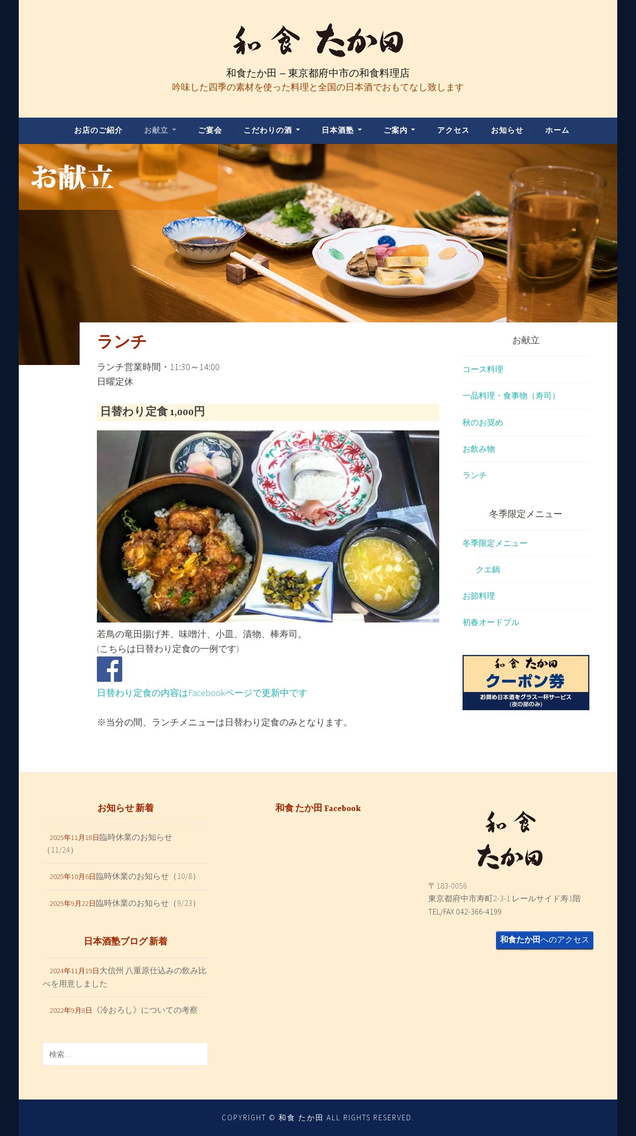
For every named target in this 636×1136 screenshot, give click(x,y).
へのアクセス (544, 939)
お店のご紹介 (98, 130)
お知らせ (507, 130)
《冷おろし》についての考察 (145, 1010)
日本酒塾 (338, 130)
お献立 (156, 130)
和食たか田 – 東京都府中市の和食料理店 (318, 73)
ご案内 (395, 130)
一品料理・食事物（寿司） (511, 395)
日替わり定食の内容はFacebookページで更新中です (202, 693)
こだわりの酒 (267, 130)
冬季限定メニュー (495, 543)
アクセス (453, 130)
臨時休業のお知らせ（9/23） (148, 903)
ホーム (557, 130)
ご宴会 (210, 130)
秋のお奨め (483, 422)
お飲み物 (479, 449)
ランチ (475, 475)
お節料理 (479, 596)
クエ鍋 (488, 569)
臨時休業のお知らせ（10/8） (148, 876)
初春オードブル (491, 622)
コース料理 (483, 369)
